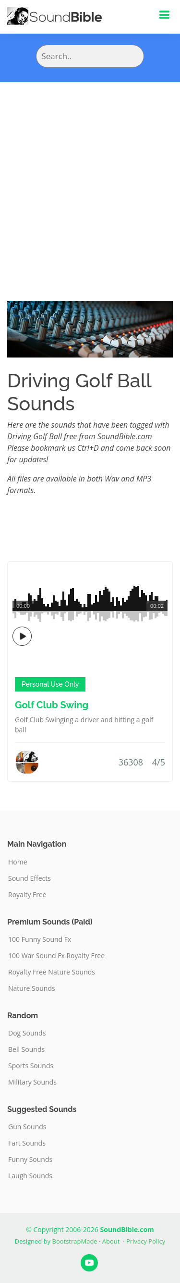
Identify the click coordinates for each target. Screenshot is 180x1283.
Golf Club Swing (51, 705)
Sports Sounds (30, 1065)
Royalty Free (27, 894)
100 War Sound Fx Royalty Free (56, 955)
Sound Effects (29, 878)
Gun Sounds (27, 1126)
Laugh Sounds (30, 1175)
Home (17, 862)
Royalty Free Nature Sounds (51, 972)
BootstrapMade (74, 1241)
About (111, 1241)
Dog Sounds (27, 1033)
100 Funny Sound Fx (39, 939)
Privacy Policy (145, 1241)
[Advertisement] (90, 177)
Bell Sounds (26, 1049)
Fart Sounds (27, 1143)
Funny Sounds (30, 1159)
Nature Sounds (31, 988)
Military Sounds (32, 1082)
